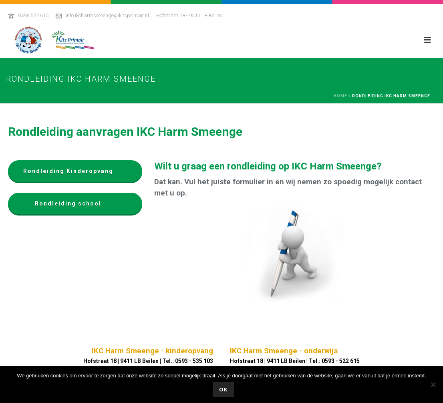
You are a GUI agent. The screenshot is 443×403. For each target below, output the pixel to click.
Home (340, 96)
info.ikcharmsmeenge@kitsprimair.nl (107, 15)
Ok (223, 390)
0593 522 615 (33, 15)
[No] (433, 385)
